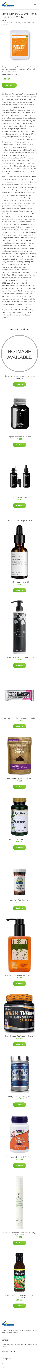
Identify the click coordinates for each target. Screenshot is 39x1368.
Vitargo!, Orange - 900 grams (19, 1097)
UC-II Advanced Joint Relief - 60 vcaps (19, 1157)
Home (4, 20)
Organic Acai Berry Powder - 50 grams (19, 779)
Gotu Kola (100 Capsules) (19, 900)
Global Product (7, 71)
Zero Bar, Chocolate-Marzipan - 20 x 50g (19, 718)
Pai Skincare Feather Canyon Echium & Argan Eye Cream (19, 1234)
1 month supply (22, 69)
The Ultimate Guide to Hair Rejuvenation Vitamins (19, 377)
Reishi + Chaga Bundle (19, 497)
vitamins (19, 67)
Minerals (26, 67)
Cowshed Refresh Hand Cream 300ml (19, 657)
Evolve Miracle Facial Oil (20, 582)
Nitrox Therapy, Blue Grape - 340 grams (19, 1036)
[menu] (35, 4)
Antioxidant (12, 69)
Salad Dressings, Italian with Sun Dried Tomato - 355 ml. (19, 1296)
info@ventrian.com (8, 1351)
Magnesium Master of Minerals (19, 437)
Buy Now (9, 85)
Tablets (15, 71)
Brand (13, 67)
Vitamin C (31, 69)
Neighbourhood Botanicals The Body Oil (19, 975)
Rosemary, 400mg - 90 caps (19, 839)
